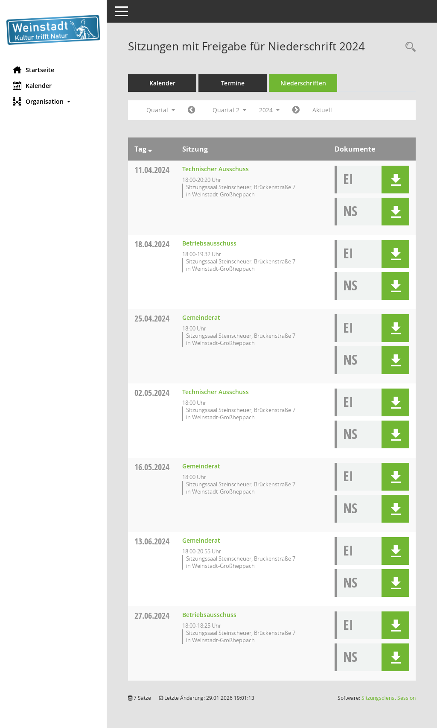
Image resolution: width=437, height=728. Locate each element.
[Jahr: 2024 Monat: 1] (191, 110)
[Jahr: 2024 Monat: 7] (296, 110)
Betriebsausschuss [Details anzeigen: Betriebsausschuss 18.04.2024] (209, 243)
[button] (53, 101)
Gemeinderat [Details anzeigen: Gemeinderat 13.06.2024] (201, 540)
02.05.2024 (151, 392)
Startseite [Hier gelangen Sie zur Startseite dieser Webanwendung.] (33, 69)
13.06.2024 (151, 541)
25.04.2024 (151, 318)
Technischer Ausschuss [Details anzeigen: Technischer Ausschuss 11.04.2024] (215, 169)
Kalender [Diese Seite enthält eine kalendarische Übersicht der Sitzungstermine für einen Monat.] (32, 85)
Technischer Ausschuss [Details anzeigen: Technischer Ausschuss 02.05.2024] (215, 392)
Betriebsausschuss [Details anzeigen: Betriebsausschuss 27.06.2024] (209, 615)
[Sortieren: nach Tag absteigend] (150, 149)
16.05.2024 (151, 467)
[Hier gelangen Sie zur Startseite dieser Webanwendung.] (53, 30)
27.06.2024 (151, 615)
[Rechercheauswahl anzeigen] (408, 47)
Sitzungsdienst (388, 698)
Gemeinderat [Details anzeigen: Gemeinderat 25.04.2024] (201, 317)
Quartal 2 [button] (229, 110)
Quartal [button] (160, 110)
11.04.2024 (151, 169)
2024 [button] (269, 110)
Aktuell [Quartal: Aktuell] (322, 110)
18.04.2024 (151, 244)
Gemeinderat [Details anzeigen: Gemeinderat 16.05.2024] (201, 466)
